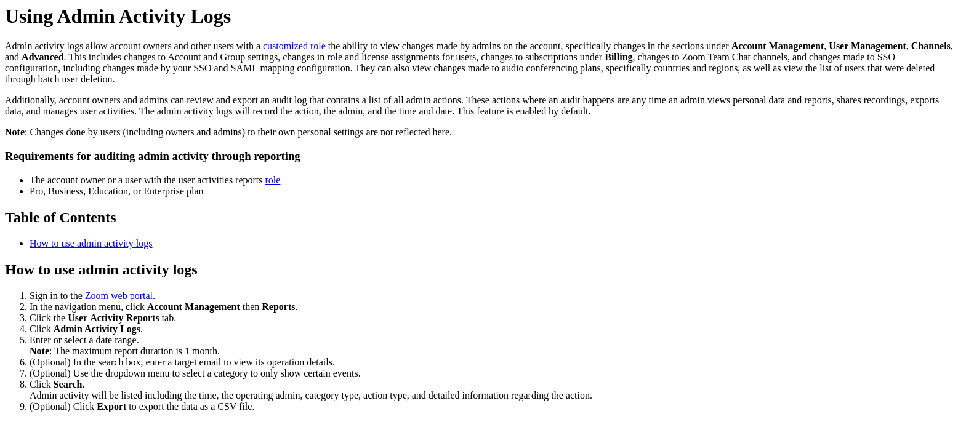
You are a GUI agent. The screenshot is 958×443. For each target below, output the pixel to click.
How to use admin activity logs (91, 243)
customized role (294, 46)
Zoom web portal (119, 295)
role (273, 180)
